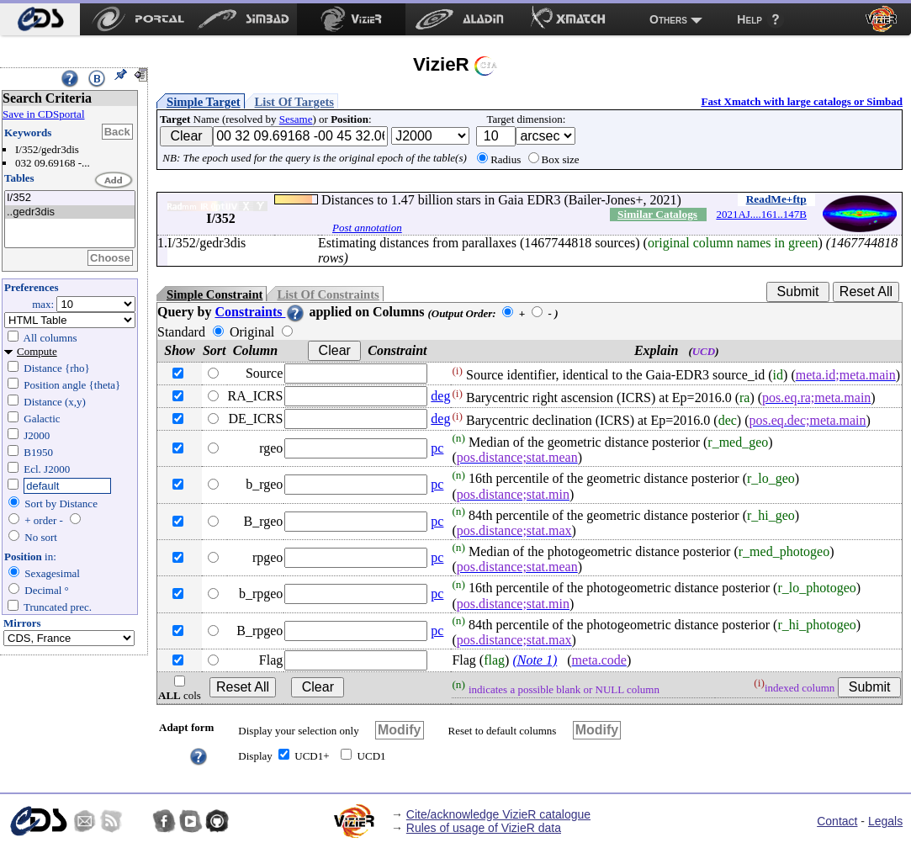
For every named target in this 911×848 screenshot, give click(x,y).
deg (440, 396)
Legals (885, 821)
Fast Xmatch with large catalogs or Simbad (802, 101)
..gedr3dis (70, 212)
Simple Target (204, 102)
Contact (837, 821)
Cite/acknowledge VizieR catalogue (498, 814)
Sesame (296, 119)
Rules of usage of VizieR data (483, 828)
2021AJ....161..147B (761, 214)
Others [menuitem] (668, 19)
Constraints (260, 312)
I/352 (70, 198)
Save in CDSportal (44, 114)
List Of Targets (294, 102)
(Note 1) (534, 660)
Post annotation (367, 227)
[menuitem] (40, 19)
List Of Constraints (328, 294)
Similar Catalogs (657, 214)
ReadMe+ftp (776, 199)
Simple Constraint (214, 294)
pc (437, 448)
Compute (37, 351)
